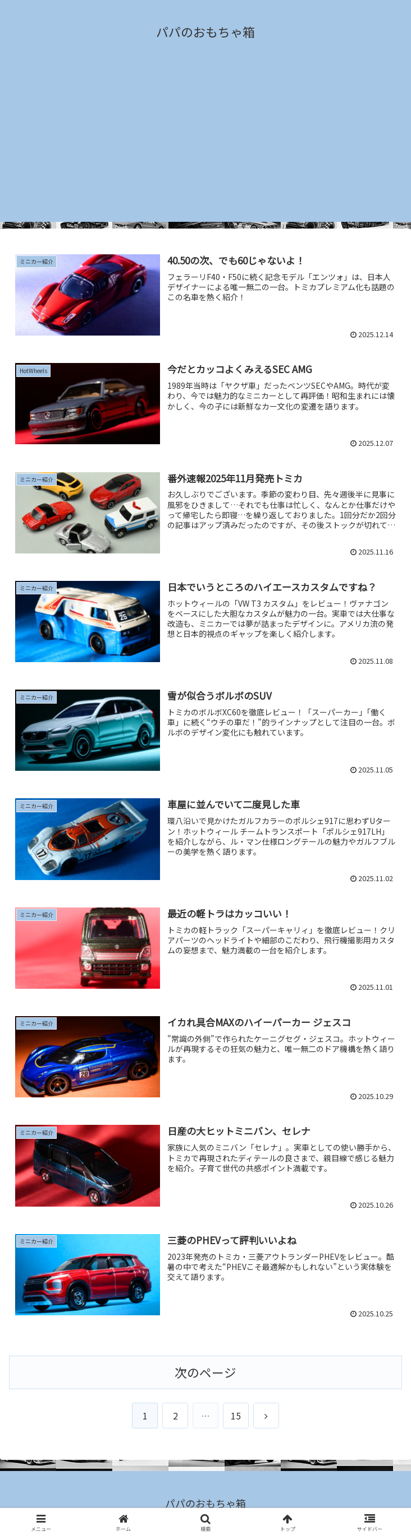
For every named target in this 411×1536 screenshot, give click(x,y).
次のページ (205, 1372)
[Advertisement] (205, 143)
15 (236, 1415)
